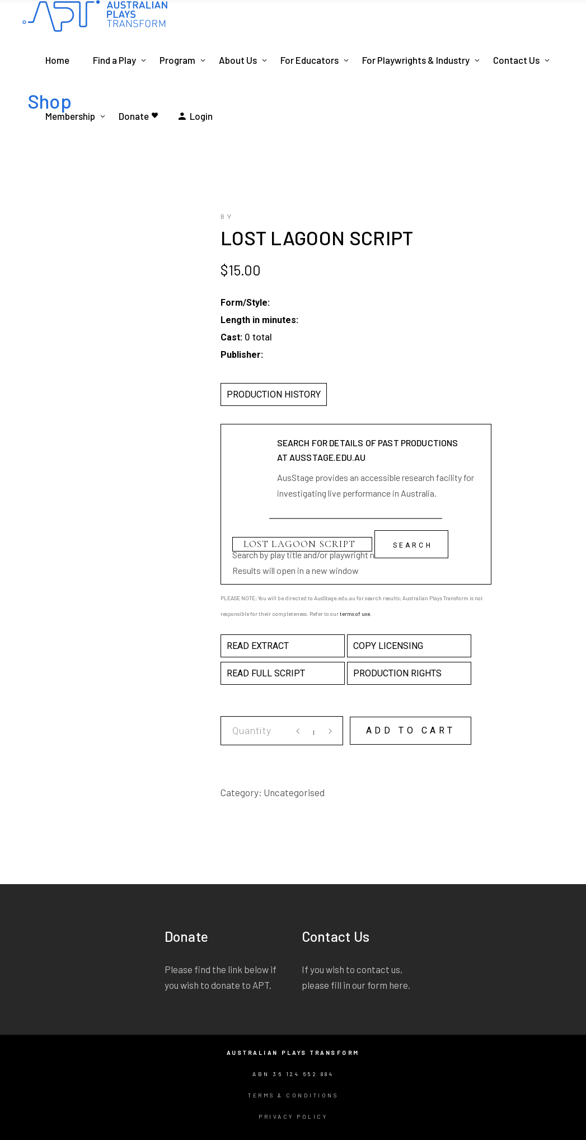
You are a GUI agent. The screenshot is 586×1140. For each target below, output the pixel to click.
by (227, 217)
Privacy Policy (293, 1116)
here (398, 985)
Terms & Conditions (293, 1095)
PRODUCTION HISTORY (274, 394)
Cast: (231, 337)
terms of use (355, 613)
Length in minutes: (259, 320)
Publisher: (242, 354)
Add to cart (411, 730)
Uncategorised (294, 792)
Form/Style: (245, 302)
